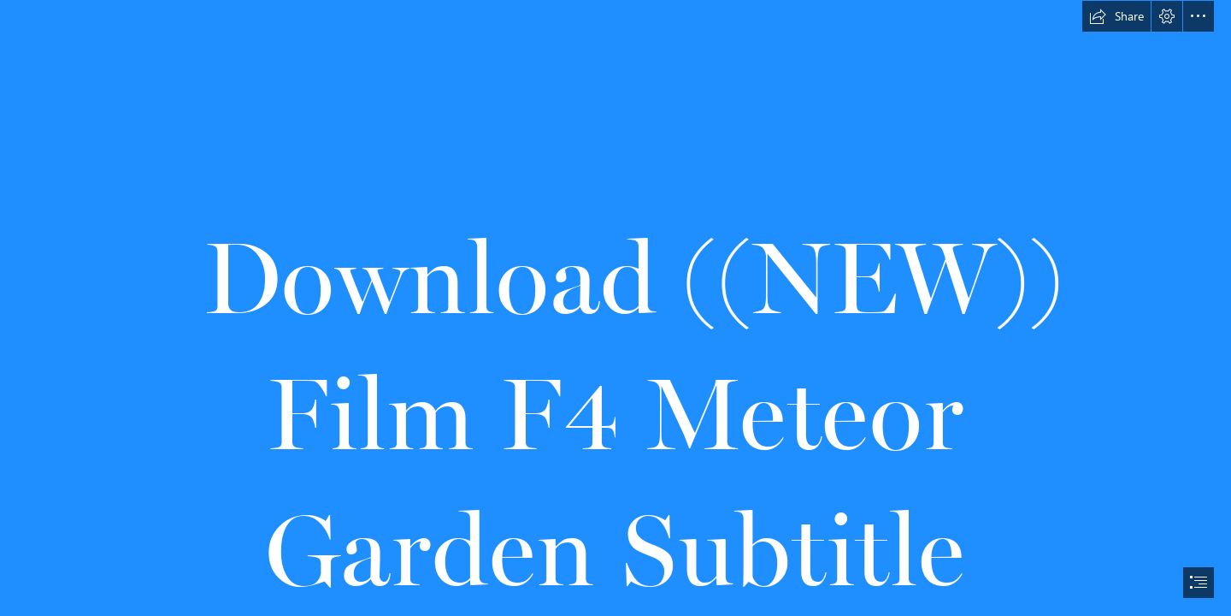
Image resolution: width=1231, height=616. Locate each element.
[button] (1116, 16)
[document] (615, 308)
